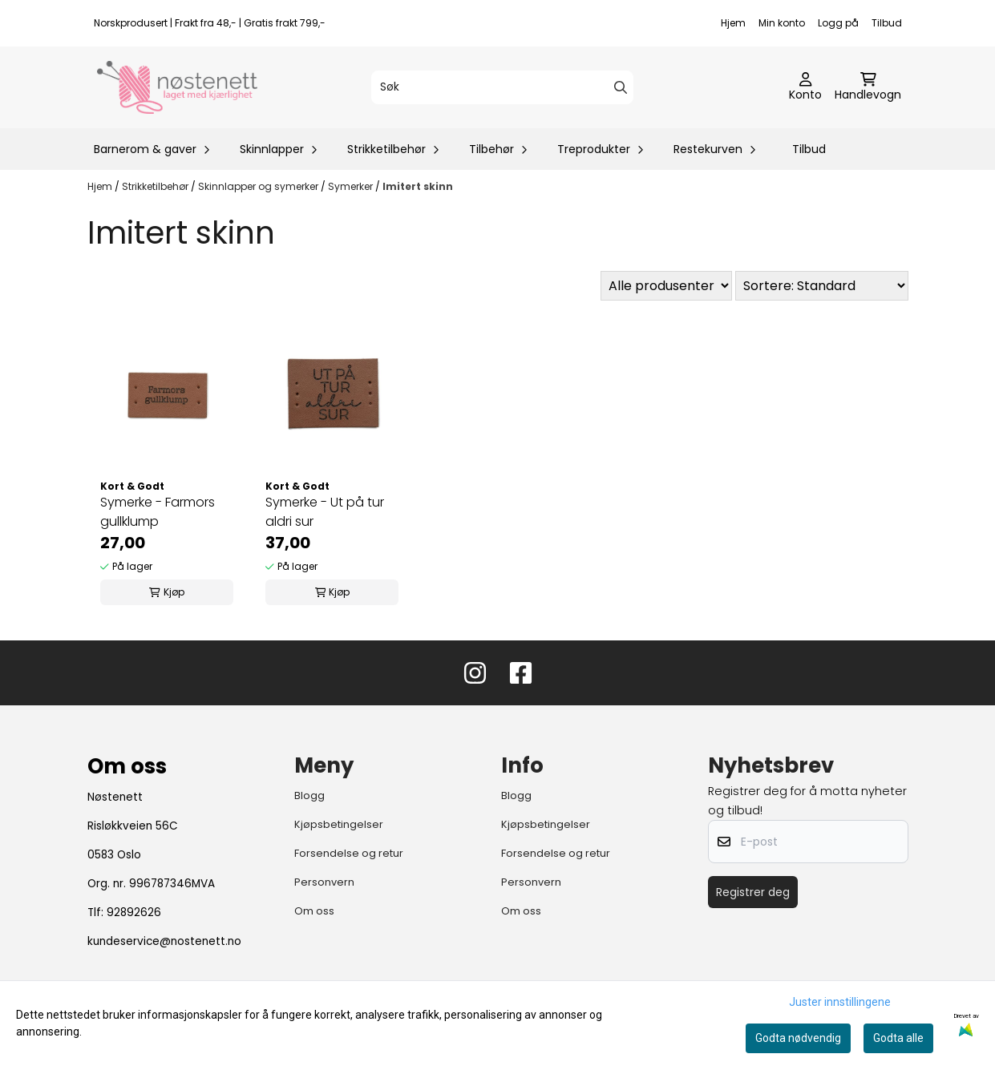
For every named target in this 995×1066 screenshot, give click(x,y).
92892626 (134, 912)
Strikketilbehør (156, 186)
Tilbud (887, 23)
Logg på (838, 23)
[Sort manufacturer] (666, 286)
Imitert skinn (417, 186)
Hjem (733, 23)
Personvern (324, 882)
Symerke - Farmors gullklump (157, 512)
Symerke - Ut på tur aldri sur (324, 512)
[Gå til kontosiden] (805, 87)
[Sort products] (821, 286)
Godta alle (898, 1038)
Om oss (314, 911)
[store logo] (177, 87)
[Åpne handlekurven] (868, 87)
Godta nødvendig (798, 1038)
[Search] (620, 87)
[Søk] (502, 87)
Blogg (309, 795)
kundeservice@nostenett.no (164, 941)
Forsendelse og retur (348, 853)
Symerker (351, 186)
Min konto (781, 23)
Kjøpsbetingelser (338, 824)
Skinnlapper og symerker (259, 186)
